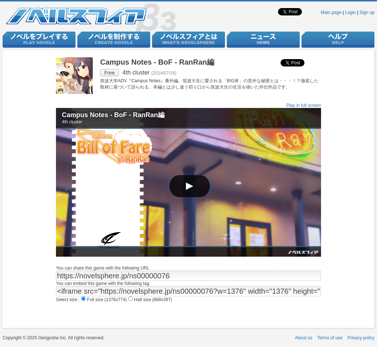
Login (350, 12)
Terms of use (330, 337)
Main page (331, 12)
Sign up (366, 12)
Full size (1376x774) (104, 299)
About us (303, 337)
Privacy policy (361, 337)
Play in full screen (303, 105)
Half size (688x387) (150, 299)
